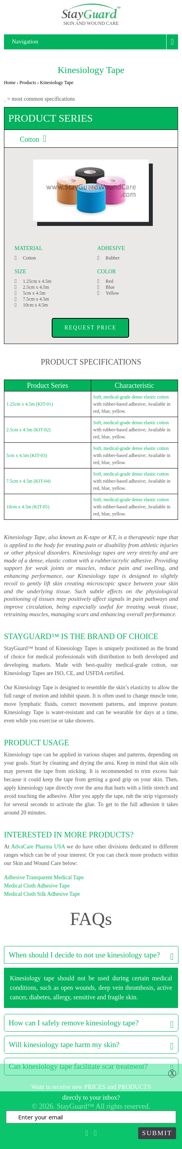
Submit (157, 1133)
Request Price (90, 328)
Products (27, 82)
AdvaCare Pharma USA (38, 847)
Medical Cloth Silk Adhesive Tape (42, 894)
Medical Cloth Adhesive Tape (36, 886)
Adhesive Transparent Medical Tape (44, 877)
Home (9, 82)
